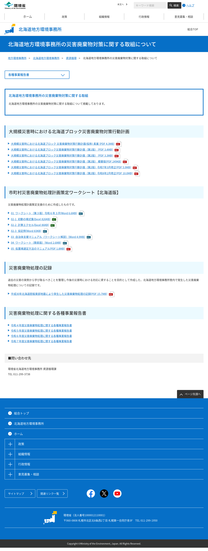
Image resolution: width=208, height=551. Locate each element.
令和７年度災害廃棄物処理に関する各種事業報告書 (41, 344)
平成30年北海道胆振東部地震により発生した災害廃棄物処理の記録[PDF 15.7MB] (63, 297)
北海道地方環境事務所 (46, 58)
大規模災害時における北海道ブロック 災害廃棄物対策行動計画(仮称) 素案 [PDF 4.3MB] (66, 147)
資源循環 (71, 58)
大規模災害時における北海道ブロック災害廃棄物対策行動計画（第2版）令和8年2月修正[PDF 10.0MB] (75, 177)
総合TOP (192, 29)
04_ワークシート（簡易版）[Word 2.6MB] (39, 246)
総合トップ (21, 416)
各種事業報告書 (19, 76)
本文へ (121, 5)
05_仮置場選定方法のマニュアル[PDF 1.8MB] (41, 252)
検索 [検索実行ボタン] (176, 5)
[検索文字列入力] (150, 5)
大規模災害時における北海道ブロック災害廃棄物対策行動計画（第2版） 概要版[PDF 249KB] (69, 165)
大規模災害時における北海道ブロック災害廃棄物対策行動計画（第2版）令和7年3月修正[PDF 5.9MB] (74, 171)
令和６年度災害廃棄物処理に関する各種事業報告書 (41, 339)
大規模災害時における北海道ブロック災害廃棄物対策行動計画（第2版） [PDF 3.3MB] (65, 159)
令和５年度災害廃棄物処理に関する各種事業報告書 (41, 334)
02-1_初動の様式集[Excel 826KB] (34, 222)
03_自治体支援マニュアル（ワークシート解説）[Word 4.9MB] (51, 240)
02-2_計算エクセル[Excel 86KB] (33, 228)
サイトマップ (16, 497)
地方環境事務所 (17, 58)
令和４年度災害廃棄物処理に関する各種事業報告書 (41, 329)
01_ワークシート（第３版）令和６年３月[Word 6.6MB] (47, 217)
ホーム (25, 17)
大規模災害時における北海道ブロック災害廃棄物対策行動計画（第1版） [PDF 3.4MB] (65, 153)
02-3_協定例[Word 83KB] (30, 234)
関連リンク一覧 (49, 497)
